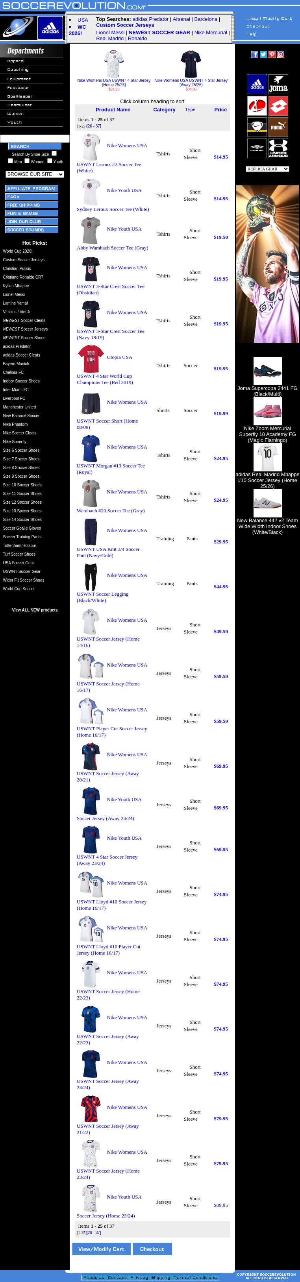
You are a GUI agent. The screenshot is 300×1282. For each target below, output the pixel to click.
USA (83, 20)
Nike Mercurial (210, 32)
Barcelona (206, 19)
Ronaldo (137, 38)
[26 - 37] (94, 126)
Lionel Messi (110, 32)
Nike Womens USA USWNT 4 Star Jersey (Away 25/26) (191, 81)
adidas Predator (150, 19)
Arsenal (181, 19)
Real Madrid (110, 38)
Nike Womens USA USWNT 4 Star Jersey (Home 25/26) (114, 81)
